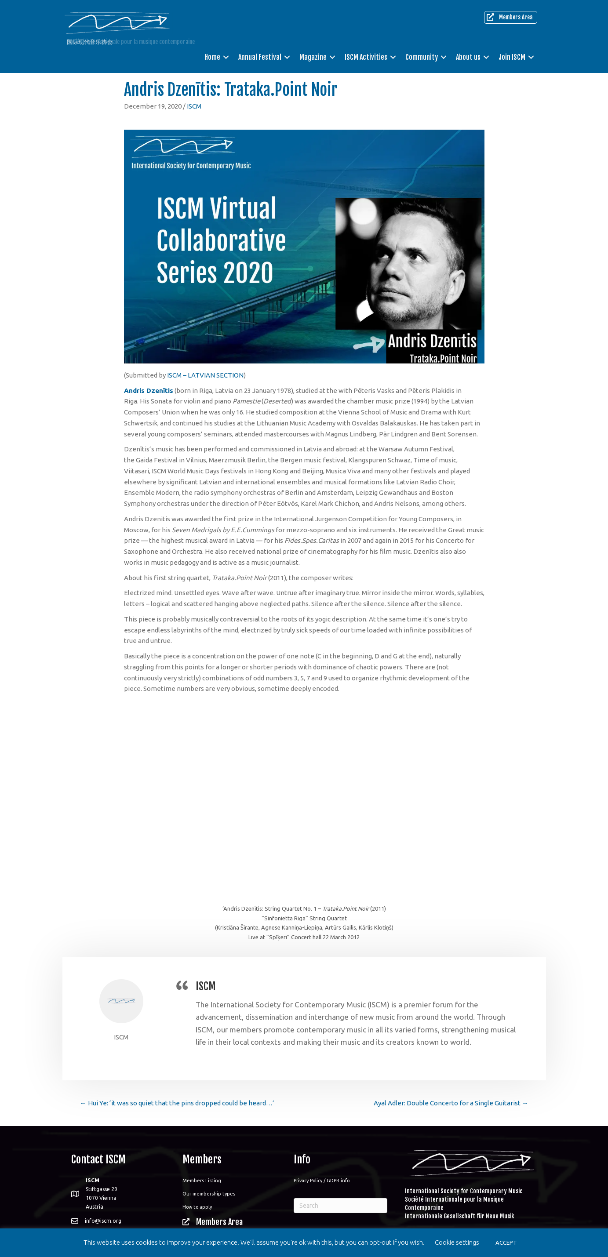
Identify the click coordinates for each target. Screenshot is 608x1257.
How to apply (197, 1207)
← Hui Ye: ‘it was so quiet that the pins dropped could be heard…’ (177, 1103)
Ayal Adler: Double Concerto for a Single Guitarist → (451, 1103)
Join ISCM (512, 57)
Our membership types (208, 1193)
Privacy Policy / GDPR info (322, 1180)
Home (212, 57)
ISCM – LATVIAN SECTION (205, 375)
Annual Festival (259, 57)
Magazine (313, 57)
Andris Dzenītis (148, 390)
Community (421, 57)
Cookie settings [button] (457, 1242)
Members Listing (201, 1180)
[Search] (340, 1205)
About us (468, 57)
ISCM (194, 106)
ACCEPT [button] (506, 1242)
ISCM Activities (366, 57)
